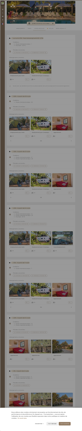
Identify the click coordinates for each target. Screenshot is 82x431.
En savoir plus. (22, 418)
